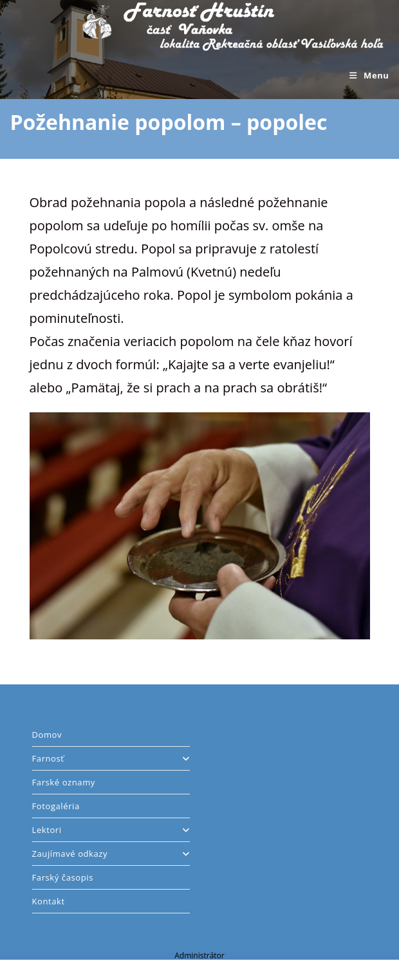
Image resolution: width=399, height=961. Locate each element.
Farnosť (111, 758)
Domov (47, 734)
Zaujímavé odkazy (111, 853)
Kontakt (48, 901)
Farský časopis (62, 877)
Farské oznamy (63, 782)
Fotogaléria (56, 806)
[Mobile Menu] (369, 75)
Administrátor (199, 955)
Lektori (111, 830)
